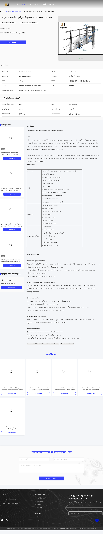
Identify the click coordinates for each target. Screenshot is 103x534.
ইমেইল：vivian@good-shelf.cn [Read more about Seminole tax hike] (10, 503)
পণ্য (23, 4)
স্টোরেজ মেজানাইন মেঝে (52, 344)
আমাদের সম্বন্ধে (33, 4)
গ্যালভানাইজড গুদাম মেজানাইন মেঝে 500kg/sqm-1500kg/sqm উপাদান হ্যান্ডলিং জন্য (38, 389)
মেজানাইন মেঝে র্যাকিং (38, 344)
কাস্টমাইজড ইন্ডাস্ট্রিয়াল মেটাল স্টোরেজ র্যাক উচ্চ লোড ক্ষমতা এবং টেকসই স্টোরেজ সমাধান (11, 190)
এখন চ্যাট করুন (12, 42)
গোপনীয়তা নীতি (11, 528)
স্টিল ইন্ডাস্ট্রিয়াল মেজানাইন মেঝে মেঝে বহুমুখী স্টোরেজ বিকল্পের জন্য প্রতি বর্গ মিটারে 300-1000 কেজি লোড (10, 261)
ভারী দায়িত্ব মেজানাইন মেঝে (67, 344)
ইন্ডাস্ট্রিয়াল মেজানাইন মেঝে (16, 11)
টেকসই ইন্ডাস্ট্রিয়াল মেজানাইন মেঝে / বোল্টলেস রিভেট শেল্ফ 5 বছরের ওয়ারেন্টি (64, 388)
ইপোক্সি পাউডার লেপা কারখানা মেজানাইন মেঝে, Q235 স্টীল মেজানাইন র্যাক (90, 388)
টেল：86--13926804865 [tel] (8, 500)
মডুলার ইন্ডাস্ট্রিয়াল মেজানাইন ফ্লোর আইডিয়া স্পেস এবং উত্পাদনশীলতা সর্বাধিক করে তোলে (10, 154)
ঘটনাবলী (44, 4)
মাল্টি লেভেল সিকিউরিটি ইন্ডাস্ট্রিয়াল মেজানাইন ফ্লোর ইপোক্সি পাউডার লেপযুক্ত (12, 388)
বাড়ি (17, 4)
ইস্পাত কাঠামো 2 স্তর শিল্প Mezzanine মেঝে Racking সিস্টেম (12, 428)
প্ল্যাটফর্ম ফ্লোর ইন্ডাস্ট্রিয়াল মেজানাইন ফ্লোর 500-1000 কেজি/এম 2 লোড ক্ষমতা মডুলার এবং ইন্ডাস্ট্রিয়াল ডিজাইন (11, 226)
